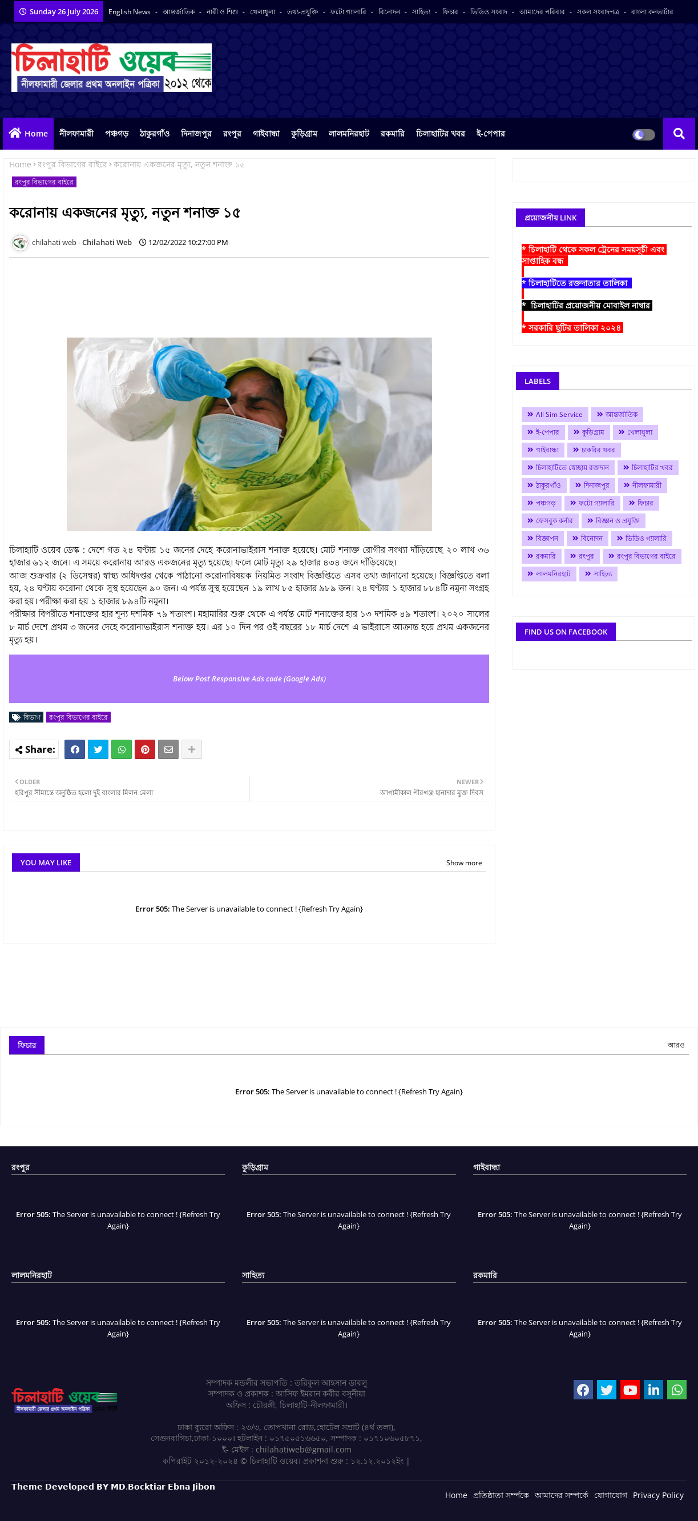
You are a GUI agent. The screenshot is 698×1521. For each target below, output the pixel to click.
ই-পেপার (491, 133)
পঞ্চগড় (116, 133)
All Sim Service (559, 414)
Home (36, 133)
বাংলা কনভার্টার (652, 12)
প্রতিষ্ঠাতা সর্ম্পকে (501, 1495)
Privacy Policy (658, 1495)
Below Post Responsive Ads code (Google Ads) (249, 678)
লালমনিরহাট (349, 133)
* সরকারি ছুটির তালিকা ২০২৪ (572, 327)
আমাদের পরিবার (543, 12)
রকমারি (393, 133)
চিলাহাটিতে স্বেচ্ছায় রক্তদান (572, 467)
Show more (464, 863)
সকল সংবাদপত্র (599, 12)
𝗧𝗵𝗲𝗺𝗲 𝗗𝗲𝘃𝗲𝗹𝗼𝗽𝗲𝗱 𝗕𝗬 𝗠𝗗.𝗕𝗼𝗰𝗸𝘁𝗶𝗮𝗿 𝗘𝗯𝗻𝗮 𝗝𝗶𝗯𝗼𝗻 (113, 1486)
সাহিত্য (422, 12)
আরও (676, 1045)
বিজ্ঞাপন (547, 538)
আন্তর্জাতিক (179, 12)
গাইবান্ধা (266, 133)
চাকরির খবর (598, 450)
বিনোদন (390, 12)
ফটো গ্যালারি (349, 12)
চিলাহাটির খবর (440, 133)
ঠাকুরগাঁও (155, 133)
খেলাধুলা (263, 12)
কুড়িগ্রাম (304, 133)
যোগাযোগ (610, 1495)
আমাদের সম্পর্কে (561, 1495)
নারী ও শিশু (223, 12)
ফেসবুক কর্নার (554, 520)
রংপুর (232, 133)
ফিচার (451, 12)
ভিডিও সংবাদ (489, 12)
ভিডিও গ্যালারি (646, 538)
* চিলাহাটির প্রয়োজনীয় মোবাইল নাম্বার (587, 305)
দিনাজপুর (196, 133)
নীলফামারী (76, 133)
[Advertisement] (217, 292)
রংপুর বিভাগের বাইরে (72, 164)
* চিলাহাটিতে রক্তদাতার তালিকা (577, 283)
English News (130, 12)
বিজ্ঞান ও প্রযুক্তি (618, 520)
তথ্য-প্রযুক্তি (303, 12)
